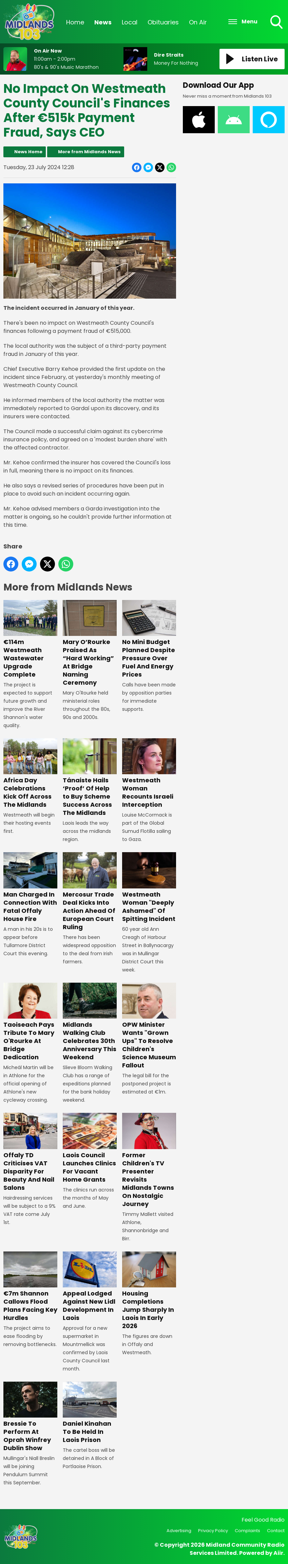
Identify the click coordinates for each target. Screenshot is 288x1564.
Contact (276, 1530)
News (103, 22)
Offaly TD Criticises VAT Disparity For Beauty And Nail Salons (30, 1152)
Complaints (247, 1530)
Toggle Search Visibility (277, 22)
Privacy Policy (213, 1530)
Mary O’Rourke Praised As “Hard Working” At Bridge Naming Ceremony (90, 643)
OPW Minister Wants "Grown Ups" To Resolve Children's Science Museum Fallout (149, 1026)
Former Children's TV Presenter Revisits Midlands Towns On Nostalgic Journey (149, 1160)
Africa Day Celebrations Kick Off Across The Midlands (30, 773)
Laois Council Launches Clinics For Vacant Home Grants (90, 1148)
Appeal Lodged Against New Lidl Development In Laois (90, 1286)
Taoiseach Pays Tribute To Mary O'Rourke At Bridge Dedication (30, 1022)
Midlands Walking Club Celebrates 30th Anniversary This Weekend (90, 1022)
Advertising (179, 1530)
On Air (198, 22)
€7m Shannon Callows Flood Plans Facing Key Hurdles (30, 1286)
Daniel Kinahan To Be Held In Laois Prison (90, 1413)
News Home (28, 151)
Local (129, 22)
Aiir (278, 1553)
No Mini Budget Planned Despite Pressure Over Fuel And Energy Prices (149, 639)
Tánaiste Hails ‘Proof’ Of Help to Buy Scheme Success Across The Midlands (90, 777)
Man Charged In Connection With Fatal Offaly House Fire (30, 888)
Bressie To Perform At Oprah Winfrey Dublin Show (30, 1417)
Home (75, 22)
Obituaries (163, 22)
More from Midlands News (89, 151)
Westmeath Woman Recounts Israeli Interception (149, 773)
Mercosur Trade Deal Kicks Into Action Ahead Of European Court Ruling (90, 892)
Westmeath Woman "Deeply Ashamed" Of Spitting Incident (149, 888)
